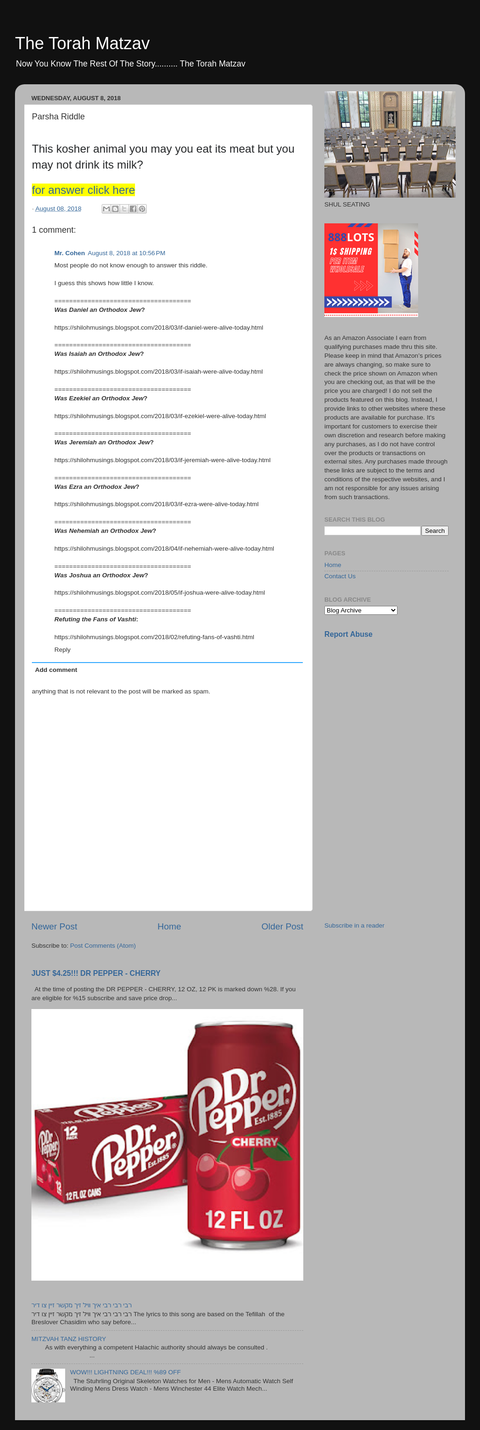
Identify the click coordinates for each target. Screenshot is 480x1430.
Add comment (56, 669)
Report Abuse (348, 634)
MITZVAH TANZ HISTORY (68, 1338)
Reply (62, 649)
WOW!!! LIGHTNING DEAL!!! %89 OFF (125, 1372)
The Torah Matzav (82, 43)
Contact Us (340, 576)
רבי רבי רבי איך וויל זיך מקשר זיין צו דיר (81, 1305)
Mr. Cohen (69, 253)
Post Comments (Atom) (103, 945)
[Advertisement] (394, 712)
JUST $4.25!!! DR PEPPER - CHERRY (96, 973)
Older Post (282, 926)
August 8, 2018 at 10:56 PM (126, 253)
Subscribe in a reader (354, 925)
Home (169, 926)
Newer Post (54, 926)
